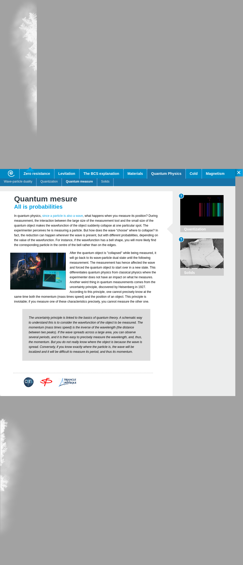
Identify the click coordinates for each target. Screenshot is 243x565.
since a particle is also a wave (62, 216)
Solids (105, 181)
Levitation (66, 174)
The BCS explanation (101, 174)
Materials (135, 174)
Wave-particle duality (18, 181)
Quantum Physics (166, 174)
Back (23, 369)
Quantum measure (79, 181)
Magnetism (215, 174)
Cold (194, 174)
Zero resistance (37, 174)
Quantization (49, 181)
